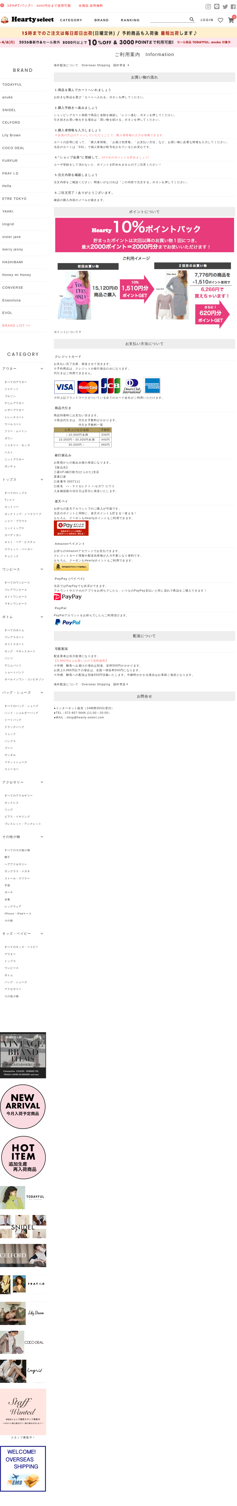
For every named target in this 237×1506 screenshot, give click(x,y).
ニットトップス (14, 528)
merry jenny (12, 249)
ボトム (9, 975)
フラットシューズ (16, 762)
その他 (9, 920)
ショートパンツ (14, 672)
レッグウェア (13, 906)
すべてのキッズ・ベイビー (22, 947)
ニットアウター (14, 459)
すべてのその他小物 (17, 850)
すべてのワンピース (17, 582)
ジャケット (12, 389)
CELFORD (11, 122)
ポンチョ (10, 466)
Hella (7, 186)
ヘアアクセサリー (16, 864)
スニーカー (12, 769)
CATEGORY (71, 20)
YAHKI (8, 211)
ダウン (9, 438)
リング (9, 809)
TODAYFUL (12, 84)
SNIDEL (9, 110)
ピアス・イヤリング (17, 816)
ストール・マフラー (17, 878)
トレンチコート (14, 417)
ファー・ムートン (16, 431)
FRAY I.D (10, 173)
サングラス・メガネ (17, 871)
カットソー (12, 506)
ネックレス (12, 802)
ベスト (9, 452)
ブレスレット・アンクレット (23, 823)
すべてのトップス (16, 493)
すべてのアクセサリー (19, 795)
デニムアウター (14, 403)
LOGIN (207, 20)
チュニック (12, 556)
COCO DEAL (13, 148)
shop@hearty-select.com (85, 717)
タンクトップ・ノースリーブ (23, 514)
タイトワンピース (16, 596)
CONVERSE (12, 287)
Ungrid (8, 224)
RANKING (130, 20)
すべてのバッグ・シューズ (22, 705)
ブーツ (9, 748)
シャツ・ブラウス (16, 521)
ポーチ (9, 892)
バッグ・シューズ (16, 982)
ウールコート (13, 424)
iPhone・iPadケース (18, 913)
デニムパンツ (13, 665)
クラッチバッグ (14, 727)
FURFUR (10, 161)
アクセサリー (13, 989)
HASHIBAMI (12, 262)
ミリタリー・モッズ (17, 445)
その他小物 (12, 996)
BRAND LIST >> (16, 325)
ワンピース (12, 968)
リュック (10, 734)
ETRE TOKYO (14, 198)
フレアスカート (14, 637)
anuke (7, 97)
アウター (10, 954)
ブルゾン (10, 396)
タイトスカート (14, 644)
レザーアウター (14, 410)
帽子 (7, 857)
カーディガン (13, 535)
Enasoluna (11, 300)
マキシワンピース (16, 603)
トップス (10, 961)
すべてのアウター (16, 382)
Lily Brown (11, 135)
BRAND (101, 20)
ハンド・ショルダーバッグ (22, 712)
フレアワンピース (16, 589)
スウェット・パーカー (19, 549)
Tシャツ (10, 499)
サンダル (10, 755)
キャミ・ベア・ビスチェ (20, 542)
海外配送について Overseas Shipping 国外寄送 (92, 65)
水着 (7, 899)
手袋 (7, 885)
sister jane (11, 237)
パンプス (10, 741)
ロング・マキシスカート (20, 651)
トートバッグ (13, 719)
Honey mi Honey (16, 275)
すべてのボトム (14, 630)
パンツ (9, 658)
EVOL (7, 313)
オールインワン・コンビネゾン (24, 679)
